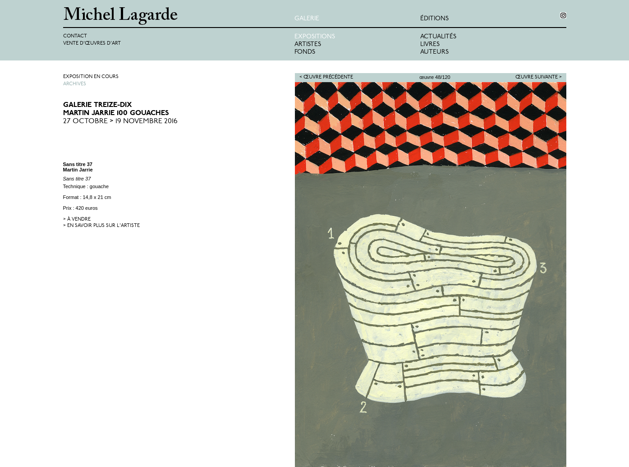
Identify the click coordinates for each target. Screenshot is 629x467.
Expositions (314, 36)
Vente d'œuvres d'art (92, 43)
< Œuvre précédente (326, 77)
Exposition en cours (91, 76)
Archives (74, 84)
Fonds (304, 52)
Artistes (307, 44)
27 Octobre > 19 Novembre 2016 (120, 121)
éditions (434, 18)
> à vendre (77, 219)
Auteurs (434, 52)
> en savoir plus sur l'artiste (101, 225)
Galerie (306, 18)
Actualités (438, 36)
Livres (430, 44)
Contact (75, 36)
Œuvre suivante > (538, 77)
